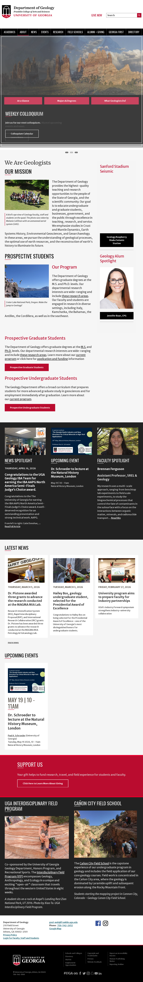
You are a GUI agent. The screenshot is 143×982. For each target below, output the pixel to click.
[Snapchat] (92, 973)
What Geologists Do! (115, 100)
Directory (133, 32)
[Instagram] (88, 973)
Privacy (90, 959)
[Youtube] (96, 973)
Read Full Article (12, 526)
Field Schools (75, 32)
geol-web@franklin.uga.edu (63, 922)
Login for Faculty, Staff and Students (21, 938)
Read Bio (116, 517)
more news (13, 642)
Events (45, 32)
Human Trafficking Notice (117, 960)
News (34, 32)
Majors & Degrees (66, 100)
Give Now (96, 15)
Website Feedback (94, 962)
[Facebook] (80, 973)
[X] (84, 973)
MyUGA (68, 960)
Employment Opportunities (70, 964)
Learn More (17, 137)
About (23, 32)
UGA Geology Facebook (98, 923)
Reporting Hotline (117, 964)
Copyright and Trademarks (93, 954)
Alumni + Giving (95, 32)
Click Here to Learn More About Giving (43, 783)
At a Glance (23, 100)
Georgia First (116, 32)
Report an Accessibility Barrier (118, 954)
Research (58, 32)
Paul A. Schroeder (16, 735)
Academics (9, 32)
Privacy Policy (10, 935)
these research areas (75, 296)
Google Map (55, 928)
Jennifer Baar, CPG (116, 315)
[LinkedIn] (100, 973)
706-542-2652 (65, 925)
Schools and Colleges (73, 953)
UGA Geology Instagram (105, 923)
